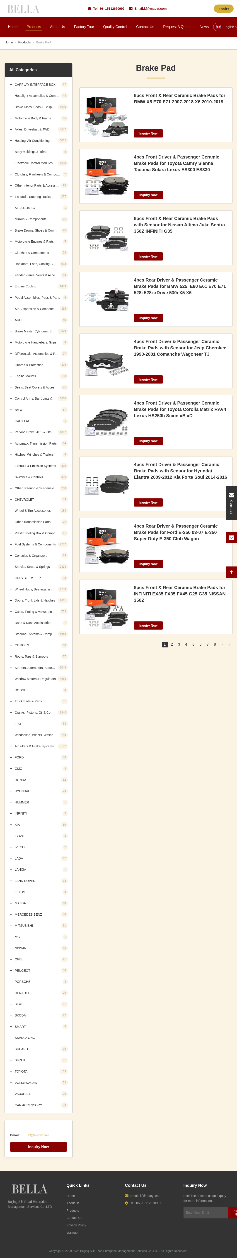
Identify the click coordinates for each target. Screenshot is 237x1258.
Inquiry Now (38, 1147)
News (204, 27)
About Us (57, 27)
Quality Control (115, 27)
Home (13, 27)
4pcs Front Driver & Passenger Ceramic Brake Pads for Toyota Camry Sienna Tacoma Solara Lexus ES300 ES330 (176, 163)
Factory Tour (84, 27)
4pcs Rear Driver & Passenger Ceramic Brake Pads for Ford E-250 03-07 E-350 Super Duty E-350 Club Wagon (176, 532)
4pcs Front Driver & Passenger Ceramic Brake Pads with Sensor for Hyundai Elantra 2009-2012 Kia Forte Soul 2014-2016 (180, 471)
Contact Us (145, 27)
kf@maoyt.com (155, 8)
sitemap (71, 1232)
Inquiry (223, 8)
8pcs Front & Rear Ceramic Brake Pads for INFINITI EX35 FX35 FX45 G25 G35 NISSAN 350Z (180, 594)
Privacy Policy (76, 1225)
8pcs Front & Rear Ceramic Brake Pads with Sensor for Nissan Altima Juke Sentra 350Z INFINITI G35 (179, 225)
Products (34, 27)
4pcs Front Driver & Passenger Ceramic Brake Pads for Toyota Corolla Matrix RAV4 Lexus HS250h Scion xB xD (180, 409)
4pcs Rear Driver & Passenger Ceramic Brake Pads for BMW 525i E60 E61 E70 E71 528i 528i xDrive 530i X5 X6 (180, 286)
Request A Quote (177, 27)
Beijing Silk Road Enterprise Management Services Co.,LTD (119, 1251)
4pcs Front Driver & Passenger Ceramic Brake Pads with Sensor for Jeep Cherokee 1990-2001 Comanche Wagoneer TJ (180, 348)
